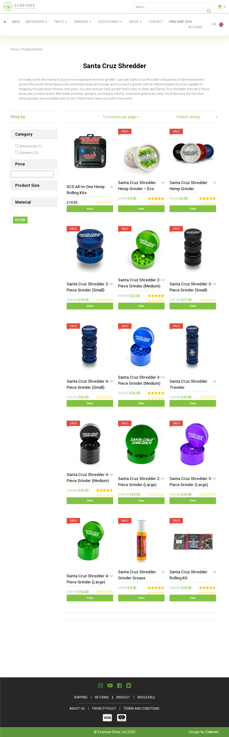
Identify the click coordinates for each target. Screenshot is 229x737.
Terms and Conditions (141, 708)
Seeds (134, 22)
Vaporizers (34, 22)
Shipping (80, 697)
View (90, 208)
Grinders (81, 22)
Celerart (211, 732)
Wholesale (146, 697)
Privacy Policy (104, 708)
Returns (102, 697)
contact (156, 22)
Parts (59, 22)
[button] (111, 187)
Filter (20, 220)
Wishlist (123, 697)
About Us (77, 708)
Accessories (108, 22)
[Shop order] (197, 117)
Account (195, 27)
